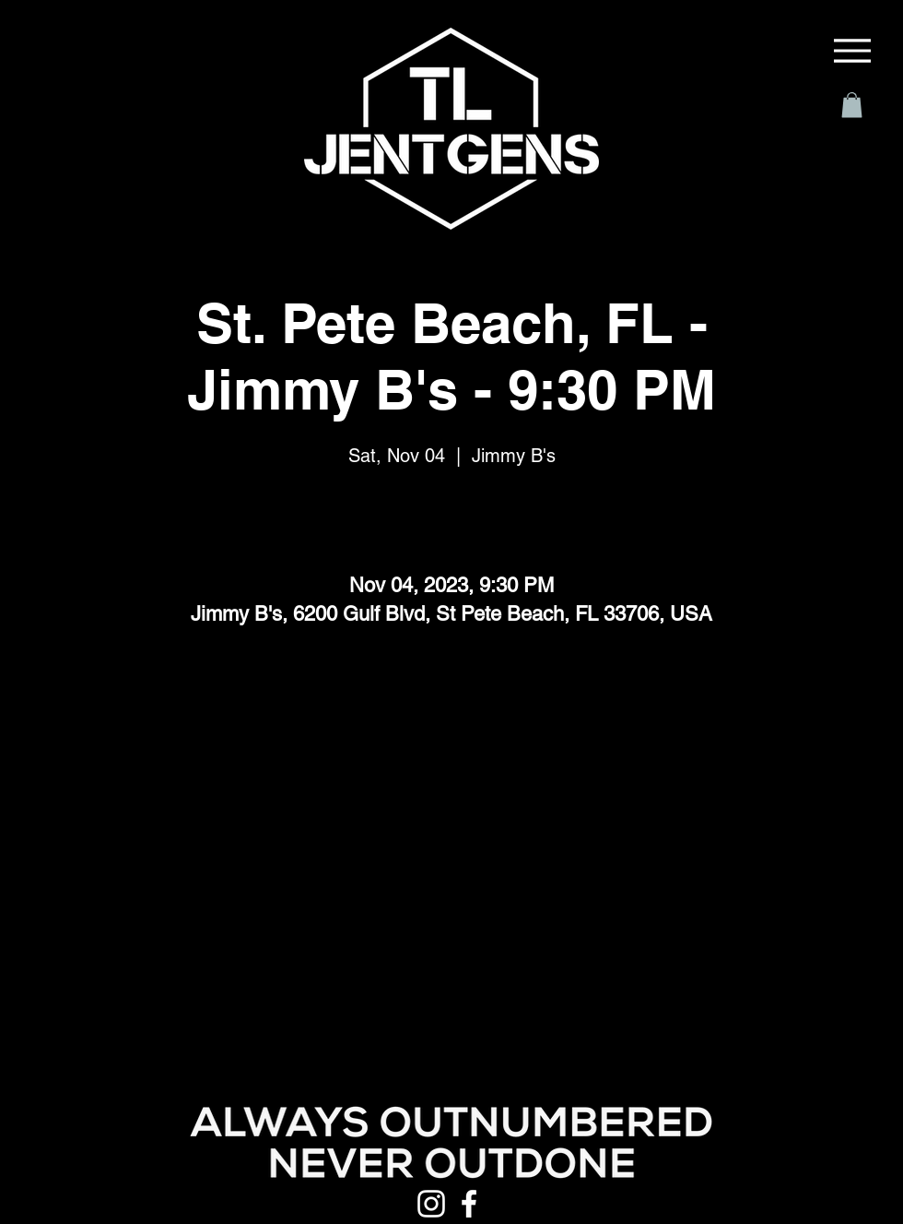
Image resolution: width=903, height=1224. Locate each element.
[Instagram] (431, 1203)
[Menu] (852, 51)
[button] (851, 104)
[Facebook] (469, 1203)
